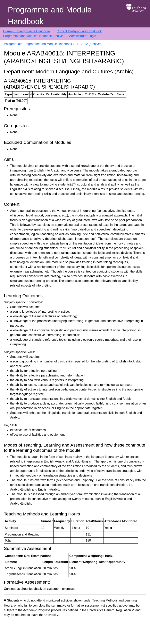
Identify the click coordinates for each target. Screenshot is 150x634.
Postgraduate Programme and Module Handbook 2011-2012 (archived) (53, 44)
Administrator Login (82, 36)
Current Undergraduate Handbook (26, 31)
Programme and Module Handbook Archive (33, 36)
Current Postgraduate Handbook (79, 31)
